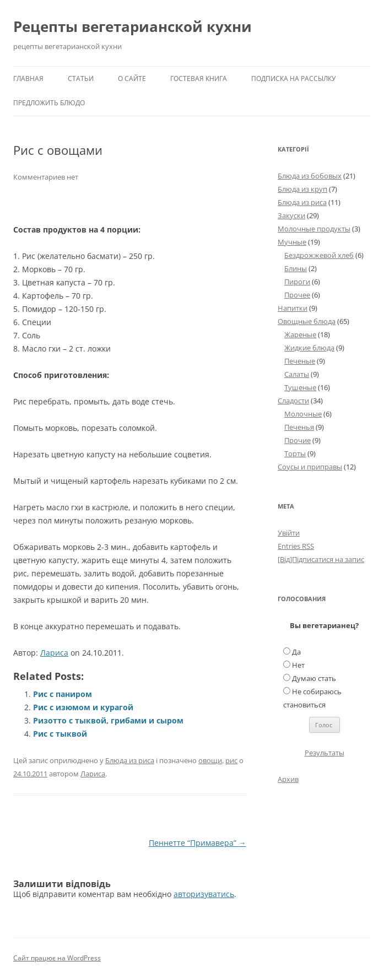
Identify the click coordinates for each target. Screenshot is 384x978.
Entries (296, 546)
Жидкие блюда (309, 348)
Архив (288, 779)
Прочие (297, 440)
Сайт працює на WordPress (57, 958)
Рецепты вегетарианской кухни (132, 26)
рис (231, 760)
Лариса (54, 652)
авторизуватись (204, 894)
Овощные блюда (307, 321)
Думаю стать (314, 678)
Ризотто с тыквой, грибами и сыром (108, 720)
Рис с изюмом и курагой (83, 707)
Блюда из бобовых (310, 176)
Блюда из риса (129, 760)
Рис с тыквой (60, 733)
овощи (210, 760)
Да (296, 652)
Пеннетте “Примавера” (197, 842)
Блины (295, 268)
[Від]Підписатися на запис (321, 559)
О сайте (132, 78)
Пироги (297, 282)
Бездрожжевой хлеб (319, 255)
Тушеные (300, 387)
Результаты (324, 753)
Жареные (300, 334)
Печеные (299, 361)
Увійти (289, 533)
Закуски (291, 215)
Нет (298, 665)
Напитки (292, 308)
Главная (28, 78)
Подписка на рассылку (293, 78)
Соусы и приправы (310, 467)
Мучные (292, 242)
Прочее (297, 295)
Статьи (81, 78)
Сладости (293, 401)
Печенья (299, 427)
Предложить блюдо (49, 102)
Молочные (303, 414)
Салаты (296, 374)
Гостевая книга (198, 78)
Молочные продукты (314, 229)
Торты (295, 453)
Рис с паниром (62, 694)
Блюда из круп (302, 189)
